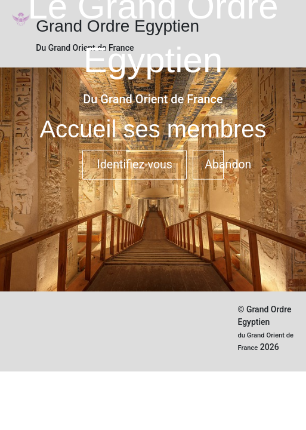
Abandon (214, 164)
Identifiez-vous (134, 164)
